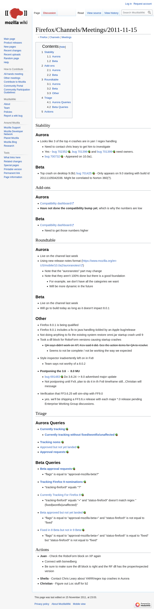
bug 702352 (59, 151)
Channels (54, 37)
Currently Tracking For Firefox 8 (60, 494)
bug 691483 (52, 376)
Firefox (44, 37)
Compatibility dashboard (55, 203)
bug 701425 (84, 173)
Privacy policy (41, 604)
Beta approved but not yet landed (61, 512)
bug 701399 (104, 151)
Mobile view (79, 604)
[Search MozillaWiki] (137, 12)
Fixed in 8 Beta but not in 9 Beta (60, 530)
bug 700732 (52, 156)
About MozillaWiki (61, 604)
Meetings (66, 37)
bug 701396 (79, 151)
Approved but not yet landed (58, 447)
